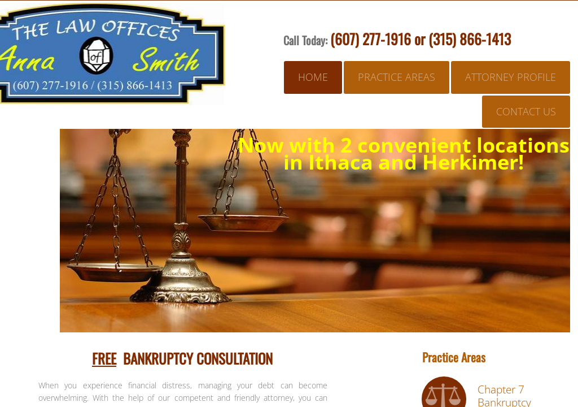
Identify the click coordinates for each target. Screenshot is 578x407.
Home (313, 77)
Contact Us (526, 111)
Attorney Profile (510, 77)
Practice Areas (396, 77)
